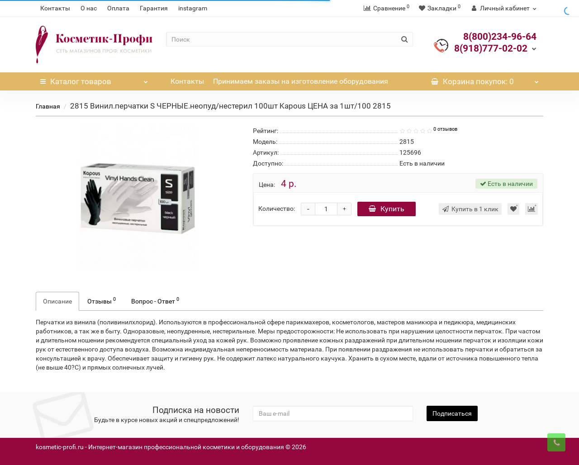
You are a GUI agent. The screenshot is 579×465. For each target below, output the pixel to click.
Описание (57, 301)
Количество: (276, 208)
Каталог (94, 79)
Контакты (55, 8)
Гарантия (154, 8)
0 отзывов (445, 129)
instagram (192, 8)
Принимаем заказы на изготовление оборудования (300, 81)
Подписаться (452, 413)
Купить (386, 208)
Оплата (118, 8)
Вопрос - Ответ (155, 300)
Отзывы (101, 300)
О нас (89, 8)
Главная (48, 106)
